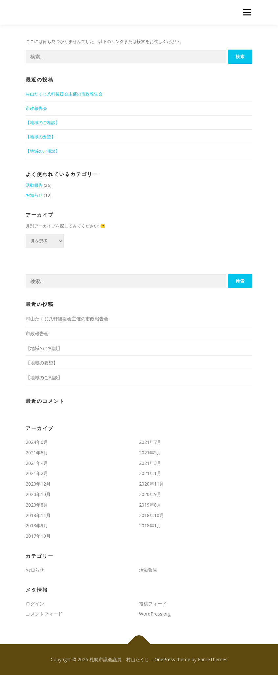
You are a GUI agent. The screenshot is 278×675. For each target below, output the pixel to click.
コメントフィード (44, 614)
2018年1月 (150, 525)
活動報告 (34, 185)
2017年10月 (38, 536)
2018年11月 (38, 515)
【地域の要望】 (41, 137)
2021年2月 (37, 473)
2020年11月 (151, 484)
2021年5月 (150, 452)
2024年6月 (37, 442)
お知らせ (34, 195)
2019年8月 (150, 505)
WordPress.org (155, 614)
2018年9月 (37, 525)
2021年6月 (37, 452)
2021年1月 (150, 473)
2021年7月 (150, 442)
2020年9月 (150, 494)
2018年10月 (151, 515)
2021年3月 (150, 463)
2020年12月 (38, 484)
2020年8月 (37, 505)
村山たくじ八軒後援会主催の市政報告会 (64, 94)
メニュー (246, 12)
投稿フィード (153, 603)
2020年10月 (38, 494)
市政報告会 (36, 108)
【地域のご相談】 (43, 122)
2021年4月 (37, 463)
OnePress (164, 659)
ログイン (35, 603)
